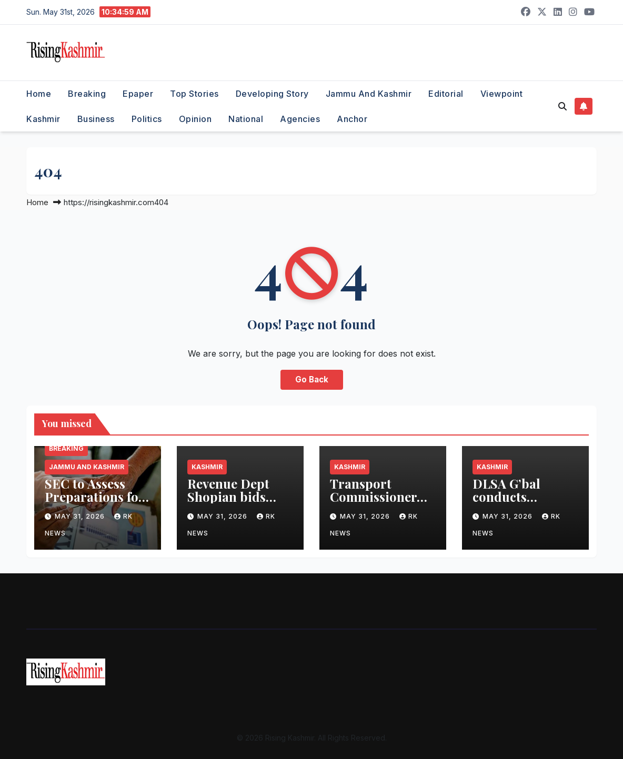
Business (96, 119)
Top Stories (194, 93)
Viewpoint (501, 93)
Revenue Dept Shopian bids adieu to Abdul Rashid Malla (231, 503)
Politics (147, 119)
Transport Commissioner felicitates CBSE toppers (377, 503)
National (245, 119)
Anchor (352, 119)
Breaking (87, 93)
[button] (562, 106)
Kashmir (43, 119)
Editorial (446, 93)
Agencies (300, 119)
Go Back (311, 379)
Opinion (195, 119)
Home (38, 93)
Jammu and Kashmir (369, 93)
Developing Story (272, 93)
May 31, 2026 (81, 516)
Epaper (138, 93)
